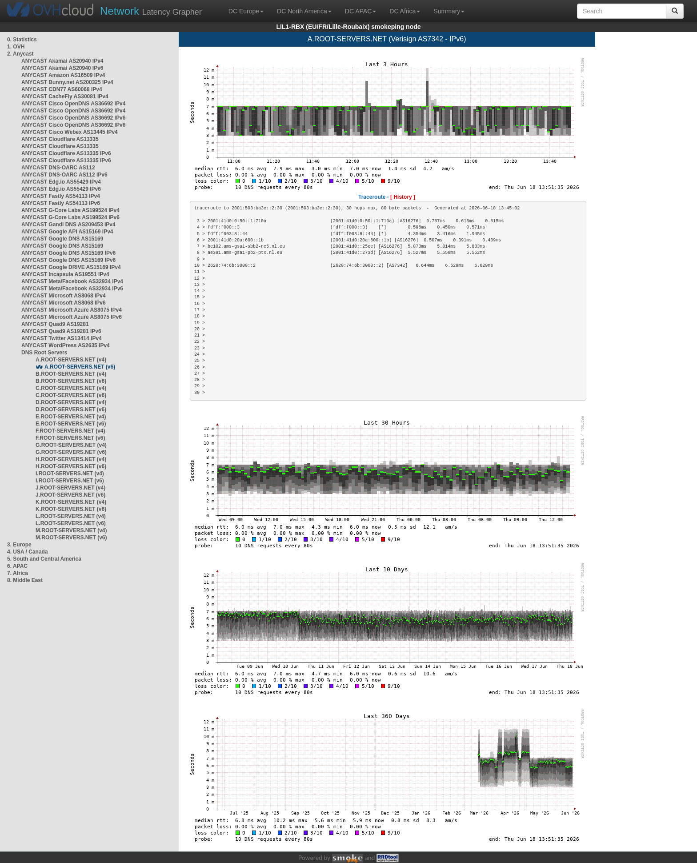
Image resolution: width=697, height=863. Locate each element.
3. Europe (19, 545)
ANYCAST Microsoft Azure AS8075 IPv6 (71, 317)
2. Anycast (20, 54)
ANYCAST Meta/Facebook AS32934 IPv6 (72, 288)
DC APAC (360, 11)
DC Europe (246, 11)
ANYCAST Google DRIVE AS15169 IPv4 (71, 267)
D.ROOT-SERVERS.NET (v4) (71, 402)
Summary (449, 11)
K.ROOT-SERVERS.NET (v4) (71, 502)
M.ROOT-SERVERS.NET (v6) (71, 537)
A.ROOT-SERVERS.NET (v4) (71, 360)
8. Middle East (25, 580)
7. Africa (17, 573)
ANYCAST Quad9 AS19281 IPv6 (61, 331)
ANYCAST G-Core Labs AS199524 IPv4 (70, 210)
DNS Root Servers (44, 352)
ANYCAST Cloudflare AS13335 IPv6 (66, 153)
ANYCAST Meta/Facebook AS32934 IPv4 (72, 281)
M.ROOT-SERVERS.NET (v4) (71, 530)
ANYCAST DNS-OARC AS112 (58, 168)
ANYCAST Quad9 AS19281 (55, 324)
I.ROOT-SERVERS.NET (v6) (70, 481)
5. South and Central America (44, 559)
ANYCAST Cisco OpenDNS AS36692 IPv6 (73, 118)
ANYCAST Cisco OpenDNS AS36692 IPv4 (73, 103)
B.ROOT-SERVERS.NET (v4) (71, 374)
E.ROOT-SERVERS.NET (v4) (71, 416)
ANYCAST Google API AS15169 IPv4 (67, 232)
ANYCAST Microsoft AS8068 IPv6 (63, 303)
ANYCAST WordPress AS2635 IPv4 (65, 345)
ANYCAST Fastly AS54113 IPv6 (60, 203)
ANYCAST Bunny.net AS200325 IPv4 (67, 82)
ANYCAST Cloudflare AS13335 (60, 139)
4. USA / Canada (27, 552)
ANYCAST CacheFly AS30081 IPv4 (64, 96)
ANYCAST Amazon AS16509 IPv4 (63, 75)
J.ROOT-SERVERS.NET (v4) (70, 488)
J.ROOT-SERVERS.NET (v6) (70, 495)
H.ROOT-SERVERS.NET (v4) (71, 459)
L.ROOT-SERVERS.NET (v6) (71, 523)
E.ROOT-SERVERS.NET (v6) (71, 424)
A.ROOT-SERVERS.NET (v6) (79, 367)
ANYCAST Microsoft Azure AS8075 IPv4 (71, 310)
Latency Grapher (151, 11)
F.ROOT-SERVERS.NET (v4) (70, 431)
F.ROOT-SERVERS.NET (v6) (70, 438)
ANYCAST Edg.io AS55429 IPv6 (61, 189)
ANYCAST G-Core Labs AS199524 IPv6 (70, 217)
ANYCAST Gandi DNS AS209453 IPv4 (68, 224)
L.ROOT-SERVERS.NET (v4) (71, 516)
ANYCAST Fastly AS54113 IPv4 (60, 196)
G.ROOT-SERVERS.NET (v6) (71, 452)
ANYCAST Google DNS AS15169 (62, 239)
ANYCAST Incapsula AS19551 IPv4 (65, 274)
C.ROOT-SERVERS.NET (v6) (71, 395)
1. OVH (15, 47)
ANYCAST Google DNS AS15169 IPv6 (68, 253)
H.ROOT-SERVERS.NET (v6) (71, 466)
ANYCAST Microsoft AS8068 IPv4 (63, 296)
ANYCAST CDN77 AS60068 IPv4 (61, 89)
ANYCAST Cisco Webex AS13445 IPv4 (69, 132)
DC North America (304, 11)
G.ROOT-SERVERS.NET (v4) (71, 445)
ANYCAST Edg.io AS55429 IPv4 (61, 182)
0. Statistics (22, 39)
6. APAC (17, 566)
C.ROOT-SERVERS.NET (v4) (71, 388)
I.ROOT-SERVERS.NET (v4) (70, 473)
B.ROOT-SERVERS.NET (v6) (71, 381)
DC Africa (404, 11)
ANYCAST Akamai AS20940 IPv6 (62, 68)
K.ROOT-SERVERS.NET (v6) (71, 509)
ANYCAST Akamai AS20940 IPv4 (62, 61)
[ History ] (402, 197)
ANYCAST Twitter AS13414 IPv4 (61, 338)
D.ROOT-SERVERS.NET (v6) (71, 409)
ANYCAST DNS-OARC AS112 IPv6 (64, 175)
